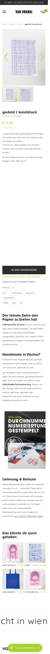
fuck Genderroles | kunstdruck (36, 592)
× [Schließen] (38, 647)
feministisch (17, 293)
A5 (13, 288)
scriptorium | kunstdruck (34, 565)
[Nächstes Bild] (42, 57)
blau (14, 303)
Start (4, 24)
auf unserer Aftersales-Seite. (28, 516)
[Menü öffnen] (5, 12)
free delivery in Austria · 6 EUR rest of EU (22, 277)
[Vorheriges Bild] (6, 57)
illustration (30, 293)
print (20, 24)
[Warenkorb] (43, 12)
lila (21, 303)
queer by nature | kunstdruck (13, 565)
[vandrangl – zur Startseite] (24, 11)
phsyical (12, 24)
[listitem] (10, 94)
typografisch (9, 298)
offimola (17, 116)
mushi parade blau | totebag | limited (16, 592)
